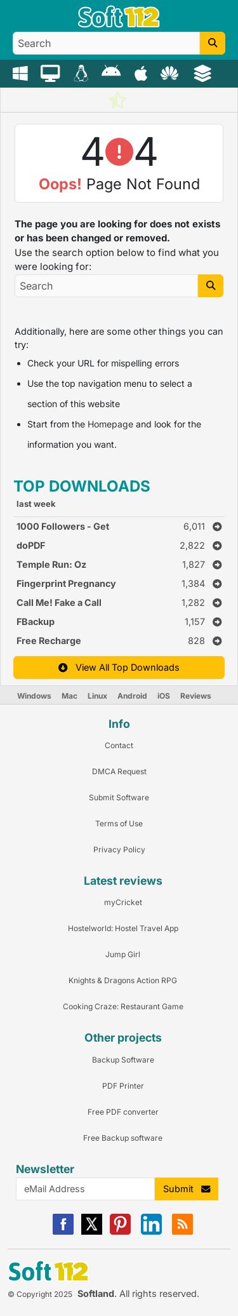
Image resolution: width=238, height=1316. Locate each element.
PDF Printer (123, 1086)
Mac (69, 696)
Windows (34, 696)
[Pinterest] (120, 1232)
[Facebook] (63, 1232)
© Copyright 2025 (40, 1294)
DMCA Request (119, 771)
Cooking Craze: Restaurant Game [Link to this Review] (123, 1006)
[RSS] (182, 1232)
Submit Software (119, 797)
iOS (163, 696)
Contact (119, 745)
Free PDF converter (123, 1112)
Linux (97, 696)
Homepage (110, 424)
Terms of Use (119, 823)
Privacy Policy (119, 849)
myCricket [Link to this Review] (123, 902)
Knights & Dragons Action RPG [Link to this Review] (123, 980)
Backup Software (123, 1059)
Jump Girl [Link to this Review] (122, 954)
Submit (186, 1188)
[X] (91, 1232)
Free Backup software (122, 1138)
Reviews (195, 696)
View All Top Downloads (118, 667)
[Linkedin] (151, 1232)
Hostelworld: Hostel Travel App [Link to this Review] (123, 928)
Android (132, 696)
